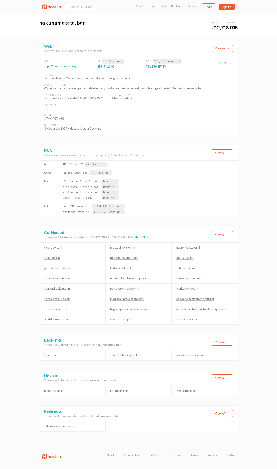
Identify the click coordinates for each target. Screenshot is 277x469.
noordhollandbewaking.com (128, 278)
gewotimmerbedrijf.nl (57, 268)
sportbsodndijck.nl (122, 319)
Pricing (192, 6)
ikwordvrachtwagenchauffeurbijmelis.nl (201, 309)
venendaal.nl (52, 257)
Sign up (226, 7)
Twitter (230, 455)
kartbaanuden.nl (120, 268)
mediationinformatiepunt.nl (127, 298)
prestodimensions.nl (123, 247)
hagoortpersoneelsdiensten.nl (129, 309)
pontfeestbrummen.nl (189, 355)
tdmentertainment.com (58, 278)
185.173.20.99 (106, 66)
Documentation (132, 455)
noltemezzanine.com (57, 298)
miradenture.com (187, 319)
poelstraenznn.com (56, 319)
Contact (177, 455)
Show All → (141, 237)
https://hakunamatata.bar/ (60, 66)
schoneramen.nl (186, 268)
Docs (152, 6)
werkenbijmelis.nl (187, 288)
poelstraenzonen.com (124, 257)
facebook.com (53, 390)
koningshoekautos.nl (57, 288)
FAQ (163, 6)
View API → (222, 48)
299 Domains (113, 61)
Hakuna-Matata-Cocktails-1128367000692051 (73, 98)
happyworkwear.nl (188, 247)
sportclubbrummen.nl (123, 355)
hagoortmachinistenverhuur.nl (195, 298)
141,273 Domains (167, 61)
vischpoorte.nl (53, 247)
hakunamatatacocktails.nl (60, 426)
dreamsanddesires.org (190, 278)
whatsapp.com (185, 390)
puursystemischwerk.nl (124, 288)
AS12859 (152, 66)
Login (208, 7)
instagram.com (119, 390)
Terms (195, 455)
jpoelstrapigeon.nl (55, 309)
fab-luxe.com (184, 257)
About (139, 6)
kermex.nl (50, 355)
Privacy (212, 455)
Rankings (177, 6)
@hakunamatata (122, 98)
